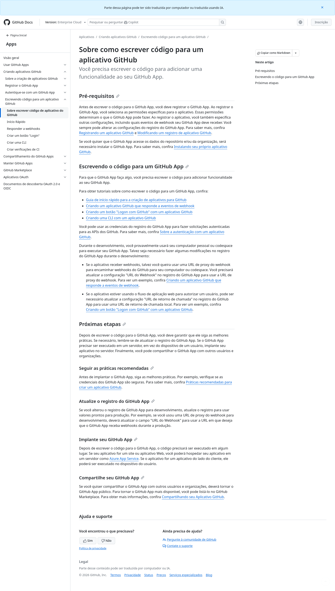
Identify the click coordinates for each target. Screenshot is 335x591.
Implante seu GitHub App (108, 439)
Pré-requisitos (99, 95)
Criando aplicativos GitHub (118, 37)
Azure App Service (124, 458)
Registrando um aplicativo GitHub (106, 132)
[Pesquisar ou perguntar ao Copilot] (157, 22)
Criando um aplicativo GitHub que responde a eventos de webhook (140, 205)
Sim (88, 541)
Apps (11, 44)
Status (148, 575)
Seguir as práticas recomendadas (116, 368)
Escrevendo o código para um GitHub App (134, 166)
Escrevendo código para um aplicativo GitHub (173, 37)
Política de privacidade (92, 548)
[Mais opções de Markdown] (295, 52)
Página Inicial (16, 35)
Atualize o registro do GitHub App (117, 401)
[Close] (322, 7)
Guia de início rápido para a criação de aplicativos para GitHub (136, 199)
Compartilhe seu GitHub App (111, 478)
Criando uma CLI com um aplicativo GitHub (121, 218)
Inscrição (321, 22)
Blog (209, 575)
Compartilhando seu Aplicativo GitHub (193, 496)
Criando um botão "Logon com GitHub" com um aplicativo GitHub (139, 212)
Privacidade (132, 575)
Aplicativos (86, 37)
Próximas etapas (102, 323)
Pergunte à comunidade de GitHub (189, 539)
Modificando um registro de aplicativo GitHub (174, 132)
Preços (161, 575)
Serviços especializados (185, 575)
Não (106, 541)
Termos (115, 575)
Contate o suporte (178, 546)
